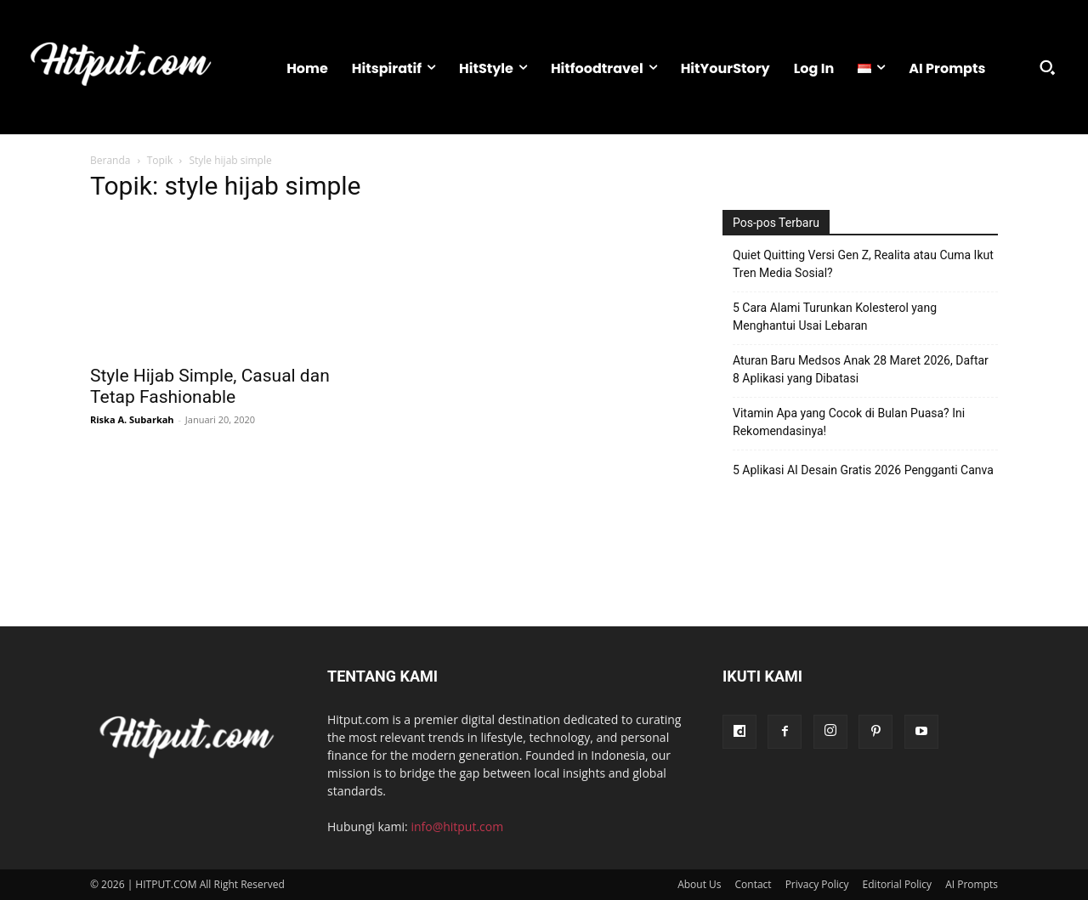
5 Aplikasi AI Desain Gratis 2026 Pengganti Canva (863, 470)
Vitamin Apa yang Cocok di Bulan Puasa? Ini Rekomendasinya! (849, 422)
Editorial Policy (897, 884)
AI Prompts (971, 884)
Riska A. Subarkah (132, 419)
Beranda (110, 160)
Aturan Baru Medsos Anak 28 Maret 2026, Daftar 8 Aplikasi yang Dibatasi (861, 369)
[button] (1047, 67)
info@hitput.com (457, 826)
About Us (699, 884)
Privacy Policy (817, 884)
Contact (753, 884)
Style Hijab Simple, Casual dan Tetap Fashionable (210, 386)
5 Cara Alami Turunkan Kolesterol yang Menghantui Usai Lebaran (835, 316)
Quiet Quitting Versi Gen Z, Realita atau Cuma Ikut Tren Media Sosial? (863, 264)
